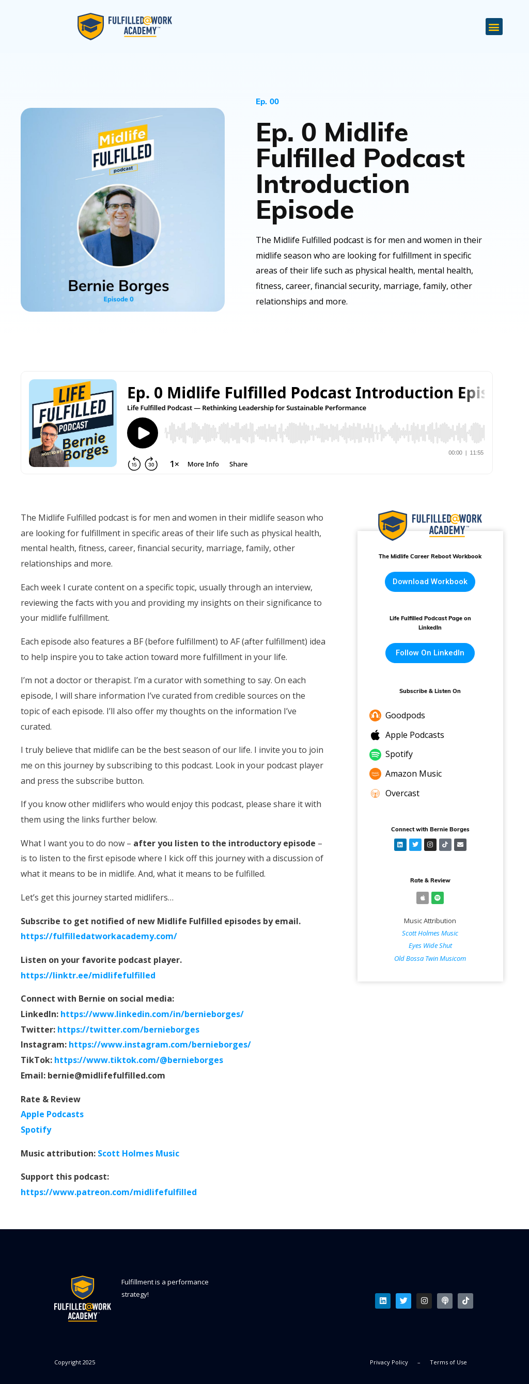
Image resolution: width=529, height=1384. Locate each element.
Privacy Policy (389, 1362)
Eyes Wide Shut (430, 946)
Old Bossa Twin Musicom (430, 958)
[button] (494, 26)
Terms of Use (448, 1362)
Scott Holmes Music (430, 933)
